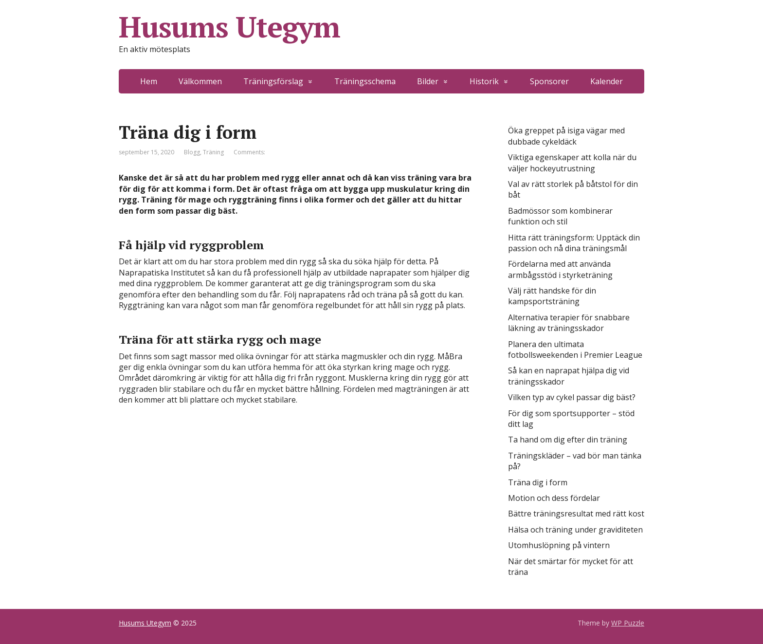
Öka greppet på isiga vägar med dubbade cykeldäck (566, 136)
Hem (148, 81)
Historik (484, 81)
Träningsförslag (273, 81)
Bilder (427, 81)
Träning (213, 152)
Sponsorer (549, 81)
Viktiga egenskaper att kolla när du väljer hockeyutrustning (572, 162)
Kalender (606, 81)
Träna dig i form (537, 482)
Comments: (249, 152)
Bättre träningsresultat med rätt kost (576, 513)
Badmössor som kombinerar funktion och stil (560, 216)
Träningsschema (365, 81)
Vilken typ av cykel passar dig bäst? (572, 397)
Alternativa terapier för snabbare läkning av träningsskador (569, 322)
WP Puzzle (627, 622)
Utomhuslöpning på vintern (559, 545)
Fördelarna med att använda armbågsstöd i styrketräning (560, 269)
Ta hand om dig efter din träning (567, 439)
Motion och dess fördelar (554, 498)
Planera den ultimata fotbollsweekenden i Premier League (575, 349)
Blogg (192, 152)
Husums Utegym (229, 27)
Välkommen (200, 81)
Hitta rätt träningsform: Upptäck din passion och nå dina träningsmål (574, 243)
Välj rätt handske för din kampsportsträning (552, 296)
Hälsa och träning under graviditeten (575, 529)
